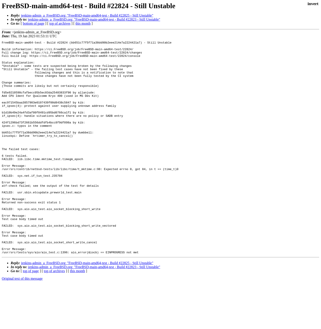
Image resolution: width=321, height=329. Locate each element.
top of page (31, 313)
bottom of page (33, 23)
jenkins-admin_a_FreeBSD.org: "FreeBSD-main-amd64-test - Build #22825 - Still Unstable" (87, 15)
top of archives (59, 23)
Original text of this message (22, 321)
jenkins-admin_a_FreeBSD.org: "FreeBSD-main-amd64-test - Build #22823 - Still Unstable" (94, 19)
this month (83, 23)
